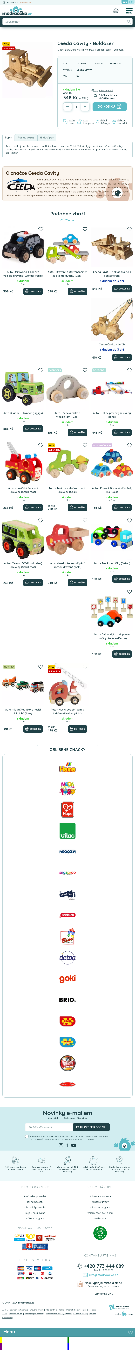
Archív (5, 1310)
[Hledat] (129, 21)
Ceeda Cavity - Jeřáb (112, 344)
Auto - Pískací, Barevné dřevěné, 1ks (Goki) (112, 490)
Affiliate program (35, 1218)
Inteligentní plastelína (55, 1310)
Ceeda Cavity (83, 69)
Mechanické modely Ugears (58, 1314)
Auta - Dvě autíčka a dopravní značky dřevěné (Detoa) (112, 636)
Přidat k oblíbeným (102, 122)
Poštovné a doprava (100, 1196)
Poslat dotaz (68, 122)
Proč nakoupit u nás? (35, 1196)
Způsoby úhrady (100, 1202)
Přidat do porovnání (119, 122)
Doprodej (102, 1346)
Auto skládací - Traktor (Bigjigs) (23, 415)
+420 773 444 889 (103, 1266)
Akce (34, 1340)
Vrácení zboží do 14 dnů (100, 1213)
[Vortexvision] (123, 1314)
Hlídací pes (47, 137)
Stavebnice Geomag (19, 1310)
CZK (125, 1)
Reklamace (100, 1218)
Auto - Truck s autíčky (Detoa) (112, 563)
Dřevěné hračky (36, 1310)
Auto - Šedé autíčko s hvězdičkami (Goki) (67, 415)
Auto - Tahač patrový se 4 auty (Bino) (112, 415)
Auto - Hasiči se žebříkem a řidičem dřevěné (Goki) (67, 712)
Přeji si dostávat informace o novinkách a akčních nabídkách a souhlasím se (69, 1138)
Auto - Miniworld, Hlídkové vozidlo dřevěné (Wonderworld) (23, 276)
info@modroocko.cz (103, 1275)
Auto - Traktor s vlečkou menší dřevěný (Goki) (67, 490)
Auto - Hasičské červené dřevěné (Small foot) (23, 490)
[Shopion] (119, 1307)
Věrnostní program (100, 1207)
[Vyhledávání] (67, 21)
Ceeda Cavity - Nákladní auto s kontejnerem (112, 274)
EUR (131, 1)
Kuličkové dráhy (80, 1314)
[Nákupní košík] (116, 10)
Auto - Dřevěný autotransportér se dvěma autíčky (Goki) (67, 274)
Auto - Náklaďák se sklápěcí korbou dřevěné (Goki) (67, 565)
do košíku (109, 106)
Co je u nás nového (35, 1213)
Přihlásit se (25, 2)
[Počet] (76, 106)
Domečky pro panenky (34, 1314)
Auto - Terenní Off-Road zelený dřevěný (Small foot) (23, 565)
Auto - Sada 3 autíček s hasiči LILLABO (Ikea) (23, 712)
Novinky (102, 1340)
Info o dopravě (102, 90)
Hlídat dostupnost (85, 122)
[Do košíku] (33, 295)
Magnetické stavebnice (76, 1310)
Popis (8, 137)
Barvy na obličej (15, 1314)
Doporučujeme (34, 1346)
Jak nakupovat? (35, 1202)
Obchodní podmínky (35, 1207)
